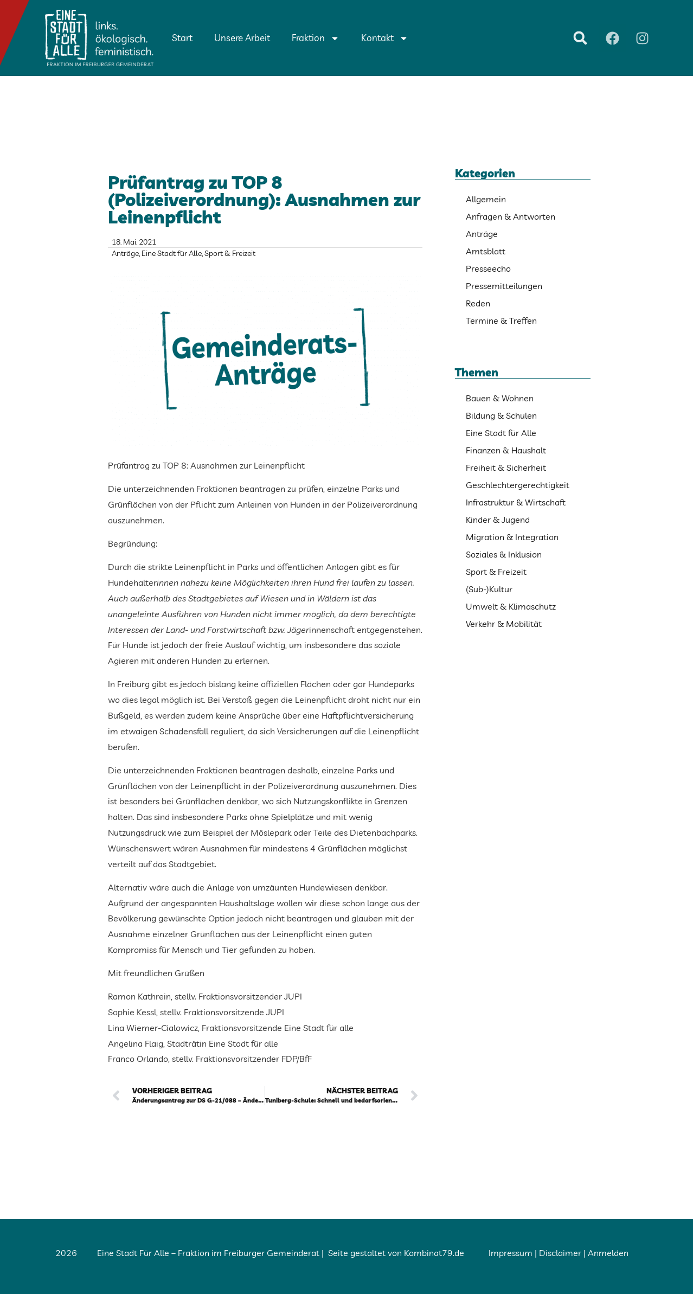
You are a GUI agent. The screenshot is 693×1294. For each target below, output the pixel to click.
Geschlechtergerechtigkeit (517, 484)
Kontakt (384, 38)
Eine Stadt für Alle (172, 253)
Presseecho (488, 268)
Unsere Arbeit (242, 37)
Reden (478, 303)
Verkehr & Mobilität (504, 623)
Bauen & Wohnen (500, 398)
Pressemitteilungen (504, 285)
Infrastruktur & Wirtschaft (516, 502)
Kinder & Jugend (498, 519)
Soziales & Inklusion (504, 554)
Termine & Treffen (501, 320)
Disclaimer (560, 1252)
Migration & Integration (512, 536)
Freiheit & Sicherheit (506, 467)
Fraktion (315, 38)
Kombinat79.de (434, 1252)
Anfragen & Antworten (510, 216)
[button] (580, 38)
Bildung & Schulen (501, 415)
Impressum (510, 1252)
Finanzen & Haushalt (506, 450)
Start (182, 37)
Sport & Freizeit (229, 253)
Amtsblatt (485, 251)
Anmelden (608, 1252)
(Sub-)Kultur (489, 589)
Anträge (125, 253)
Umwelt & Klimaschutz (511, 606)
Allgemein (486, 199)
